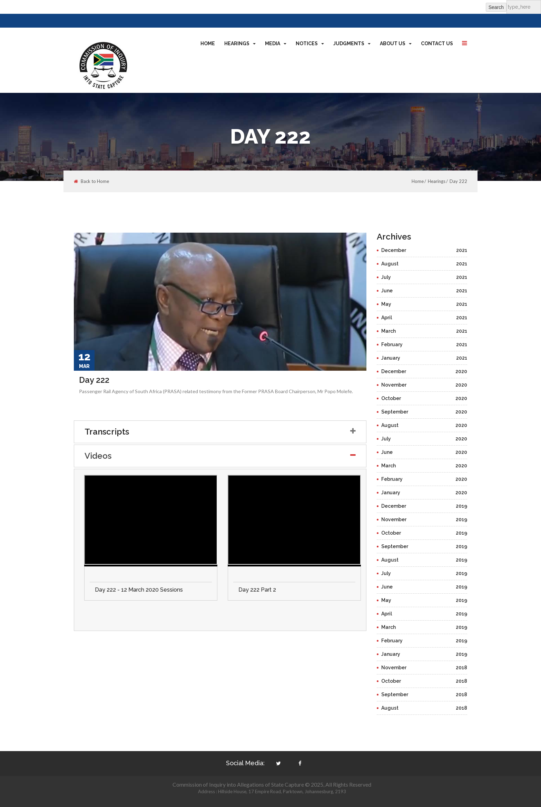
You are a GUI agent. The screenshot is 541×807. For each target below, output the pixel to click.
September (424, 411)
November (424, 384)
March (424, 331)
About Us (396, 43)
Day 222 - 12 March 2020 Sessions (139, 589)
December (424, 250)
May (424, 304)
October (424, 398)
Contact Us (437, 43)
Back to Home (91, 181)
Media (275, 43)
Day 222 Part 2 (257, 589)
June (424, 290)
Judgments (352, 43)
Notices (310, 43)
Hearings (240, 43)
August (424, 263)
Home (207, 43)
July (424, 277)
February (424, 344)
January (424, 358)
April (424, 317)
